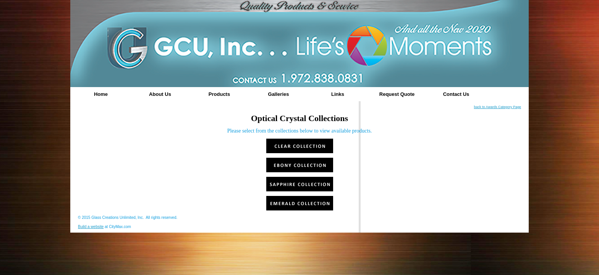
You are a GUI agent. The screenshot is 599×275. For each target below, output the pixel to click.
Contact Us (456, 94)
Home (101, 94)
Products (219, 94)
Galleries (278, 94)
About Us (160, 94)
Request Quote (396, 94)
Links (337, 94)
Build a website (91, 227)
